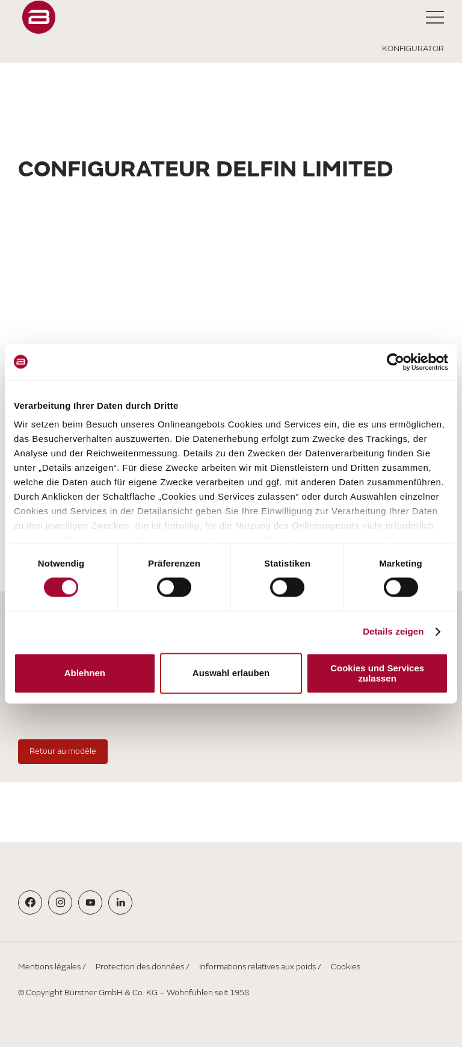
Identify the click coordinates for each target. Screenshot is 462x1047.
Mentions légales (49, 967)
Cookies (345, 967)
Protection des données (140, 967)
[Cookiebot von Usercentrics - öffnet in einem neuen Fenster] (395, 362)
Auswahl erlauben (231, 673)
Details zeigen (393, 632)
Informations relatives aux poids (257, 967)
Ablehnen (84, 673)
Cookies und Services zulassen (377, 673)
